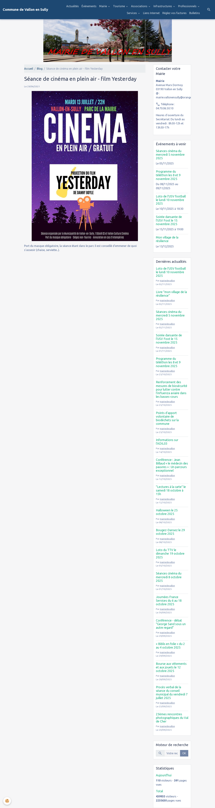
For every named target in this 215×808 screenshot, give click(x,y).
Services (132, 13)
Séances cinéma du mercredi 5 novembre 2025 (170, 154)
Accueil (28, 68)
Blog (39, 68)
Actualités (72, 6)
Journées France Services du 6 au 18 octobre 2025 (169, 600)
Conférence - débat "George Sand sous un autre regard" (171, 624)
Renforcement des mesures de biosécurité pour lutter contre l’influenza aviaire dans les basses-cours (171, 389)
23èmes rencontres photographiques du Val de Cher (172, 718)
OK (184, 753)
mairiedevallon (167, 280)
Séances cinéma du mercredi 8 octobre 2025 (169, 577)
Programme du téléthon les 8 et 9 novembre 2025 (168, 175)
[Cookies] (7, 801)
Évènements (89, 6)
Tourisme (119, 6)
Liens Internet (151, 13)
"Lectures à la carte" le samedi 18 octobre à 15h (171, 490)
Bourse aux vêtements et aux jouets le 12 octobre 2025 (171, 667)
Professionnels (187, 6)
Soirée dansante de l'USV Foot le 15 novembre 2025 (169, 220)
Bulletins (194, 13)
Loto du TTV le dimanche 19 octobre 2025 (170, 553)
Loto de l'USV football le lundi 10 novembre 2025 (171, 200)
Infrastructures (163, 6)
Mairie (103, 6)
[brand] (25, 9)
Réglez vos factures (174, 13)
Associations (139, 6)
